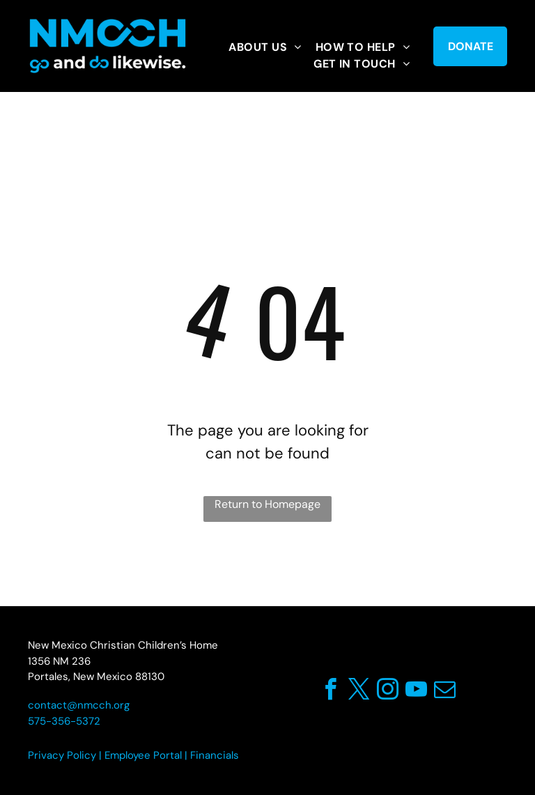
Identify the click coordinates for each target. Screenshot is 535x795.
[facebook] (330, 691)
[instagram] (387, 691)
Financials (214, 755)
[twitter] (358, 691)
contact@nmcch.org (79, 705)
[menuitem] (265, 47)
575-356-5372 (64, 721)
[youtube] (415, 691)
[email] (444, 691)
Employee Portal (143, 755)
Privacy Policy (62, 755)
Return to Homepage (267, 504)
